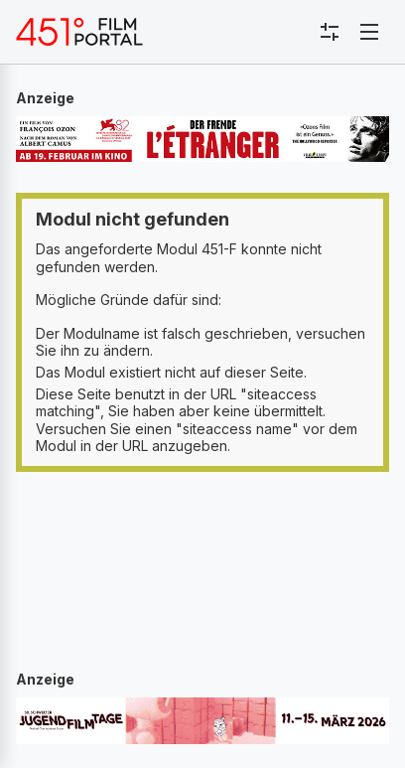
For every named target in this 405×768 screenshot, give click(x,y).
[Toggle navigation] (369, 32)
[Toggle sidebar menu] (329, 32)
